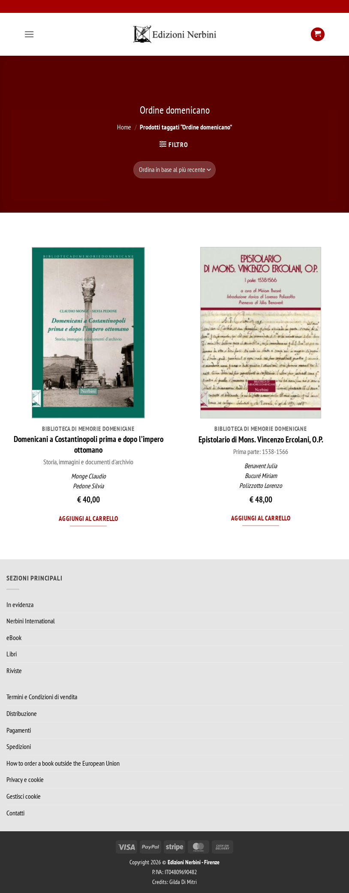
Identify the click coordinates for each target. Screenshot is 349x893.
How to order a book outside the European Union (63, 763)
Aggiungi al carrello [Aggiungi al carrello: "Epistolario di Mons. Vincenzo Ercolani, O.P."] (260, 518)
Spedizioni (18, 746)
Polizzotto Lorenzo (260, 485)
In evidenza (19, 604)
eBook (13, 637)
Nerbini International (30, 620)
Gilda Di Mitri (183, 882)
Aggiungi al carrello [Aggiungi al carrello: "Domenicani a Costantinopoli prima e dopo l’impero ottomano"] (88, 518)
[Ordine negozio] (174, 169)
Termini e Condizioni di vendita (41, 696)
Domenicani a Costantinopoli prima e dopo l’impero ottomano (88, 444)
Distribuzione (21, 713)
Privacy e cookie (25, 779)
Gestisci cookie (23, 796)
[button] (29, 34)
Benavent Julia (260, 466)
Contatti (15, 813)
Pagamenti (18, 730)
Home (124, 127)
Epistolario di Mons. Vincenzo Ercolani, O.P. (261, 439)
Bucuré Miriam (261, 476)
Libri (11, 653)
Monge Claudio (88, 476)
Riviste (14, 670)
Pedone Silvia (88, 486)
